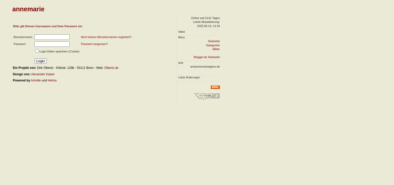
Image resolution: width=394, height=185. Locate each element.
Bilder (216, 49)
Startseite (214, 41)
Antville (36, 80)
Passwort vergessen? (94, 43)
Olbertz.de (111, 68)
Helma (52, 80)
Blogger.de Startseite (207, 57)
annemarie (28, 9)
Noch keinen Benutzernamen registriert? (106, 37)
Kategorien (213, 45)
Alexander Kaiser (42, 74)
